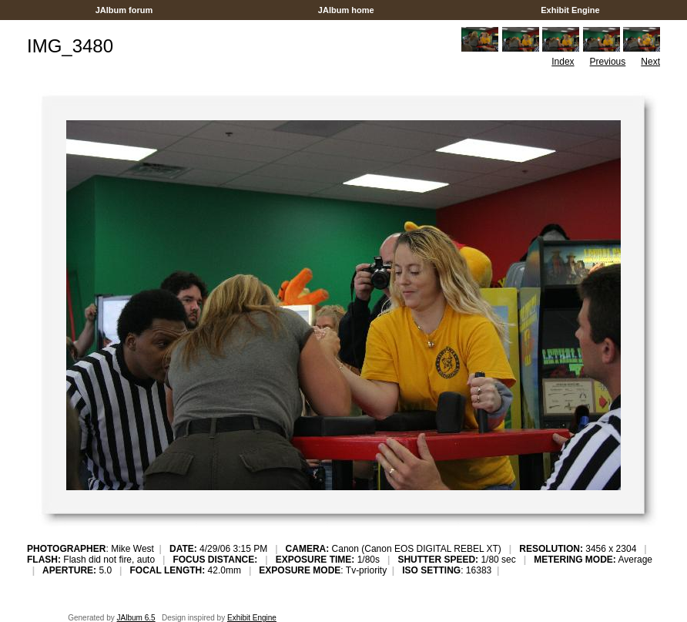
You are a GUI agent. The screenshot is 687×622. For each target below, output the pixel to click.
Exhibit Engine (570, 10)
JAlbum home (346, 10)
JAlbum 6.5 (136, 618)
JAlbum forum (124, 10)
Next (650, 61)
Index (562, 61)
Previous (608, 61)
